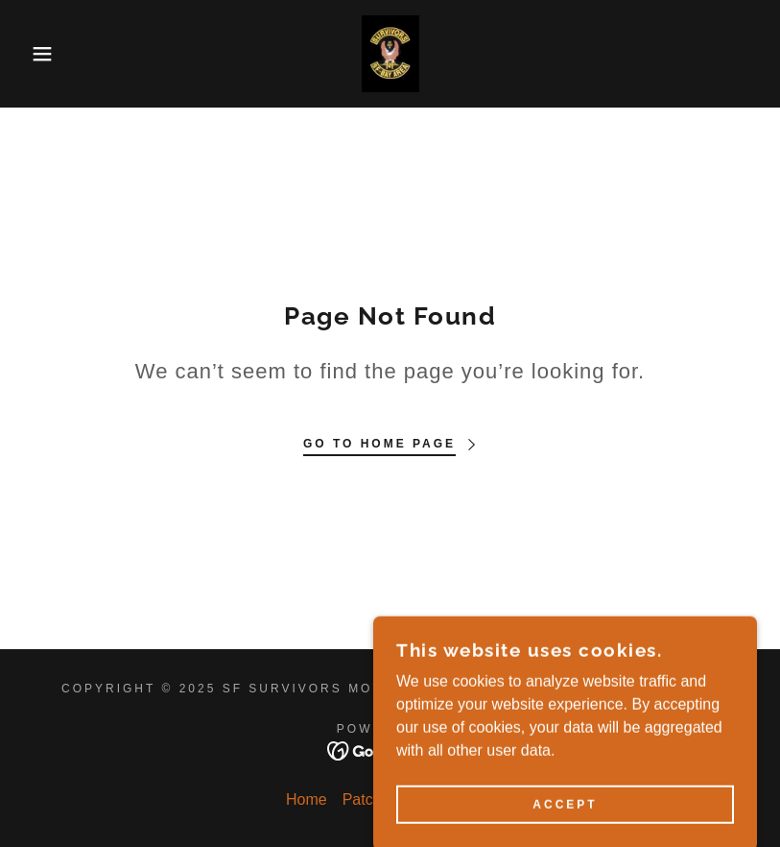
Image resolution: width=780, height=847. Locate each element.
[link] (389, 53)
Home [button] (306, 799)
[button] (39, 54)
